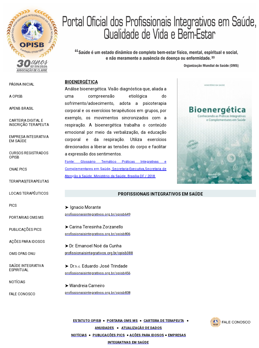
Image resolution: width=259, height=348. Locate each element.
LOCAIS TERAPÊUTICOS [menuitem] (28, 193)
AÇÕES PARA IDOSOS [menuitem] (27, 242)
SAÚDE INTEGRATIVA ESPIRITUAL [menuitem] (26, 268)
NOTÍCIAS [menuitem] (17, 282)
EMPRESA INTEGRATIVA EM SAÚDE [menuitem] (29, 139)
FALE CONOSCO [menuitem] (22, 294)
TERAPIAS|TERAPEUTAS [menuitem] (29, 181)
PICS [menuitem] (13, 205)
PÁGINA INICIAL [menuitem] (21, 84)
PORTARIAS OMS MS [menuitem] (26, 217)
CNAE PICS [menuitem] (18, 169)
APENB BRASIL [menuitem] (21, 108)
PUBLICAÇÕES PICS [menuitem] (25, 229)
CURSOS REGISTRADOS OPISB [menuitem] (28, 155)
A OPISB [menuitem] (16, 96)
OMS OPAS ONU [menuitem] (22, 254)
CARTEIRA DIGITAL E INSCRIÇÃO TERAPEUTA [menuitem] (29, 122)
